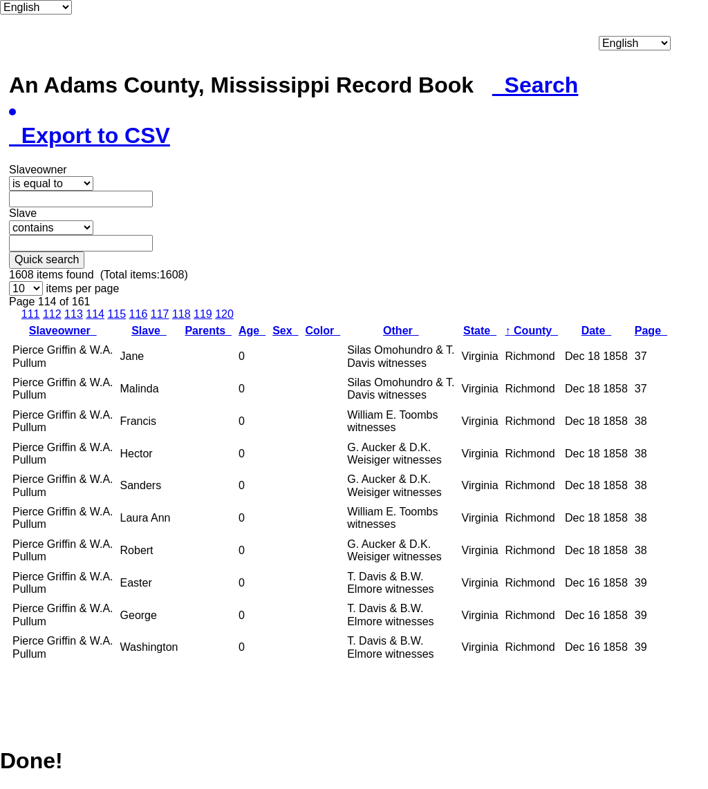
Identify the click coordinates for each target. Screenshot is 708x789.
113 (73, 314)
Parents (208, 330)
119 (203, 314)
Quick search (47, 259)
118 (181, 314)
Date (596, 330)
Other (401, 330)
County (531, 330)
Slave (149, 330)
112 (52, 314)
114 (95, 314)
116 (138, 314)
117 (160, 314)
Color (323, 330)
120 (224, 314)
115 (116, 314)
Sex (285, 330)
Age (252, 330)
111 (30, 314)
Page (651, 330)
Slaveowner (63, 330)
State (479, 330)
